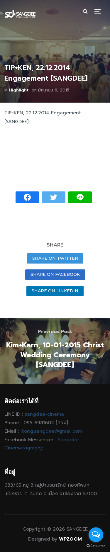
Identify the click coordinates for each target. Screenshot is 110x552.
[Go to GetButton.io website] (96, 546)
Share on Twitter (55, 258)
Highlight (19, 90)
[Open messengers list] (96, 534)
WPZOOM (70, 539)
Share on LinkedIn (55, 290)
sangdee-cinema (44, 414)
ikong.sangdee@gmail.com (51, 431)
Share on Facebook (55, 274)
